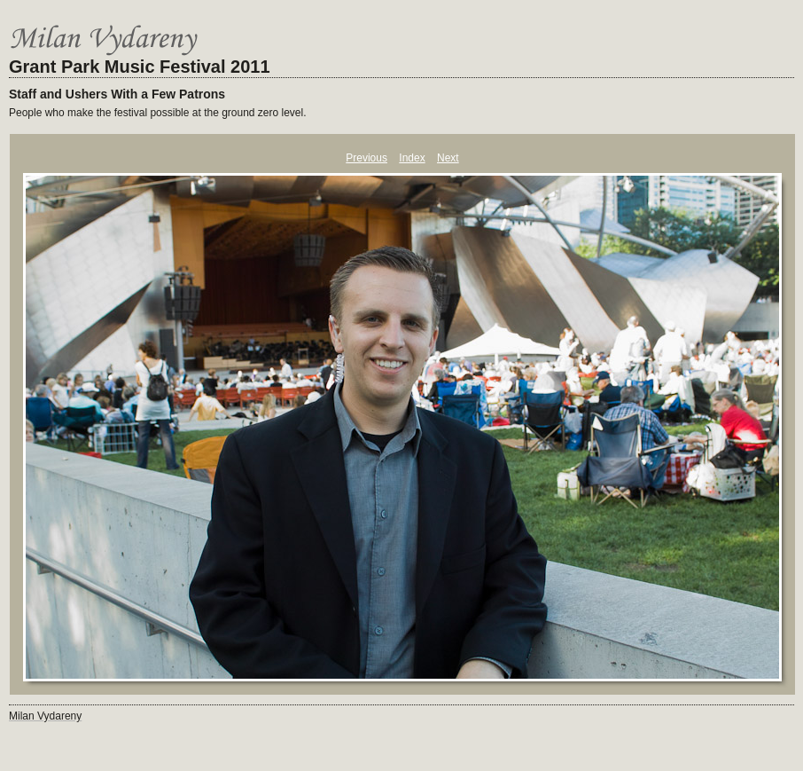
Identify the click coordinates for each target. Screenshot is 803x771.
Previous (366, 158)
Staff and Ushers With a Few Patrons (117, 94)
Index (412, 158)
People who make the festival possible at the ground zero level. (158, 112)
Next (448, 158)
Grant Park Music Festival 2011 (139, 66)
